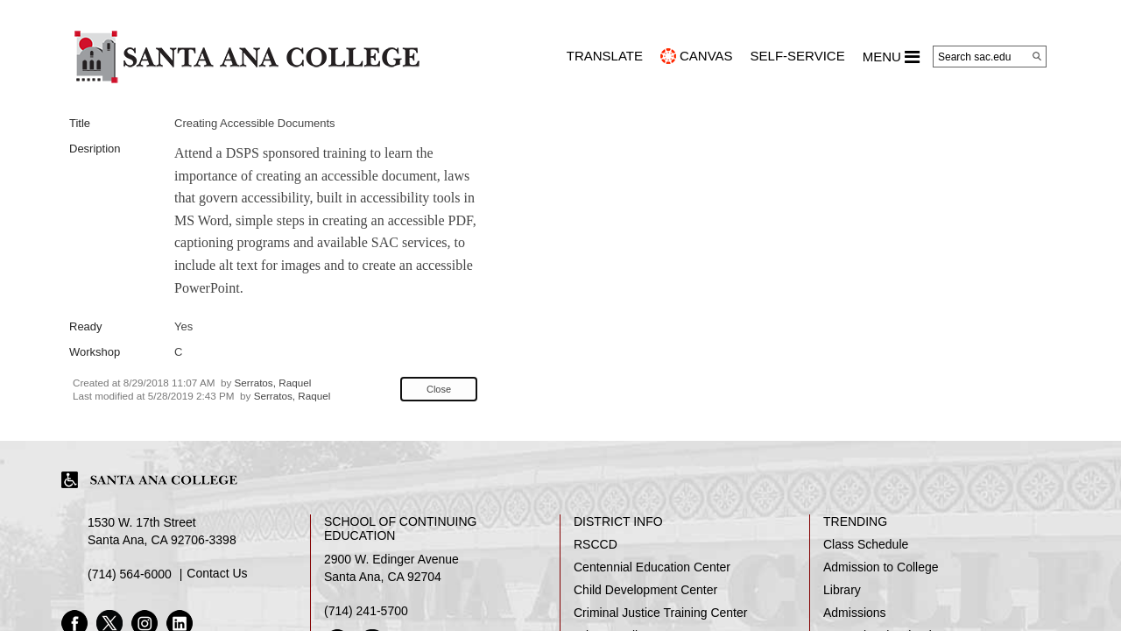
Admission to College (881, 567)
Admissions (854, 613)
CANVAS (706, 55)
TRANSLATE (605, 55)
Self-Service (798, 55)
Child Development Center (645, 590)
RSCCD (595, 544)
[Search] (1037, 56)
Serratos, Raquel (273, 382)
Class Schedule (865, 544)
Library (842, 590)
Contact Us (217, 573)
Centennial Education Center (652, 567)
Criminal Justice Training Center (660, 613)
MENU (891, 57)
